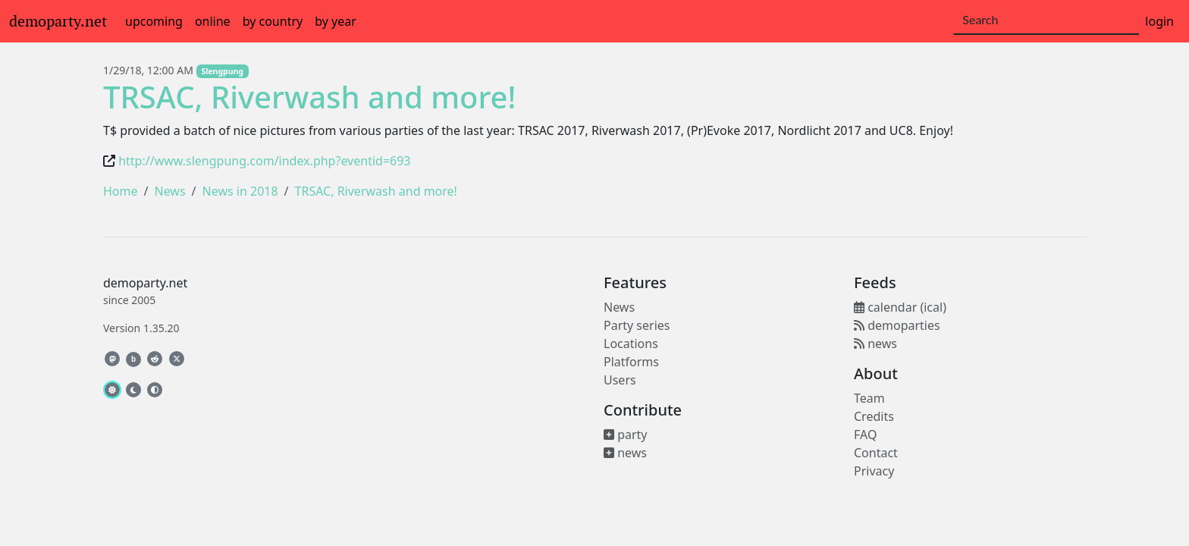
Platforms (631, 361)
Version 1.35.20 (141, 328)
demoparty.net (58, 21)
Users (620, 380)
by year (335, 21)
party (626, 434)
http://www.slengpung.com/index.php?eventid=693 (264, 160)
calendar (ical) (900, 307)
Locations (631, 343)
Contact (876, 452)
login (1159, 21)
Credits (874, 416)
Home (120, 191)
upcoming (154, 21)
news (625, 452)
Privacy (874, 471)
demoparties (897, 325)
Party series (637, 325)
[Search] (1046, 20)
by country (273, 21)
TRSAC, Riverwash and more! (309, 97)
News (169, 191)
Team (869, 398)
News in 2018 (240, 191)
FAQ (865, 434)
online (213, 21)
